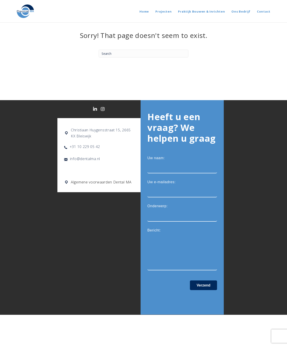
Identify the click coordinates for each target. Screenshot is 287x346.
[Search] (143, 53)
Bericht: (182, 249)
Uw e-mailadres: (182, 188)
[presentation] (181, 299)
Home (144, 11)
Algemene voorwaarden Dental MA (101, 182)
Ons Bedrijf (240, 11)
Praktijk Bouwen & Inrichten (201, 11)
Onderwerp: (182, 212)
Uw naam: (182, 164)
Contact (263, 11)
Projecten (163, 11)
